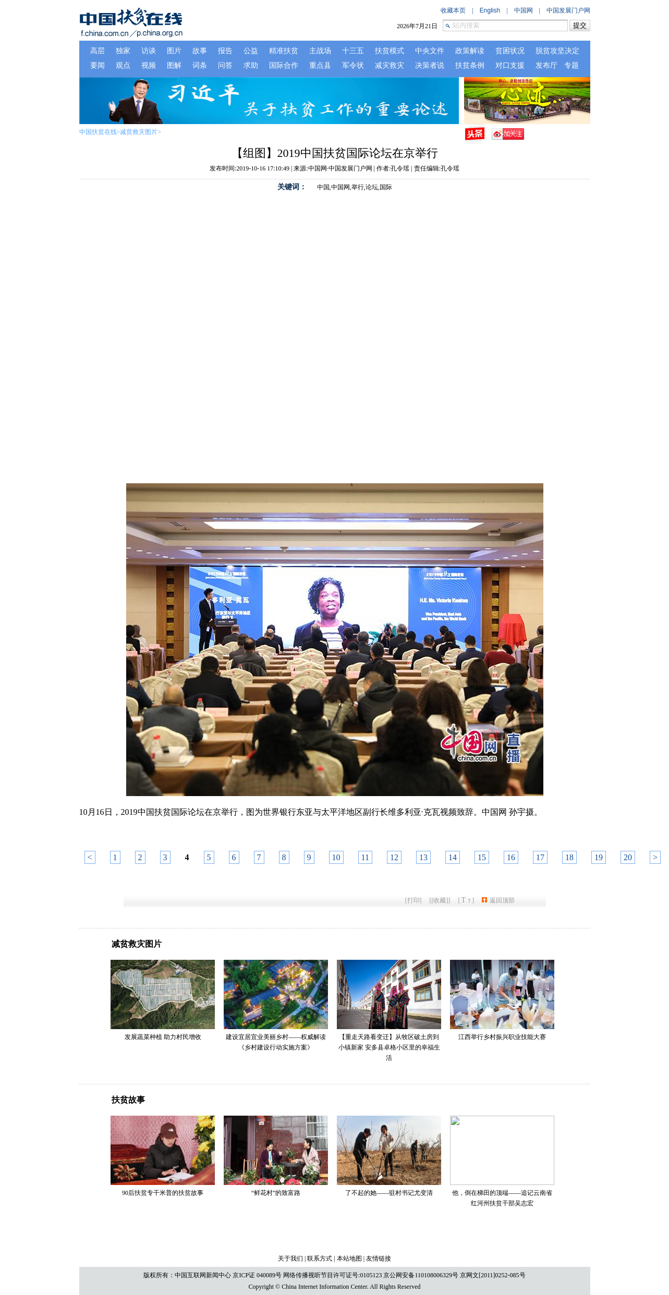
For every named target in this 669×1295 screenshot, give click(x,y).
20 (628, 857)
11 (365, 857)
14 (452, 857)
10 (336, 857)
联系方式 (319, 1258)
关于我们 (290, 1258)
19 (598, 857)
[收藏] (440, 900)
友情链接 (378, 1258)
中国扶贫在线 (98, 132)
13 (423, 857)
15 (482, 857)
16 (511, 857)
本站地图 (349, 1258)
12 (394, 857)
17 (540, 857)
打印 (413, 900)
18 (569, 857)
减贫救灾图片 (138, 132)
